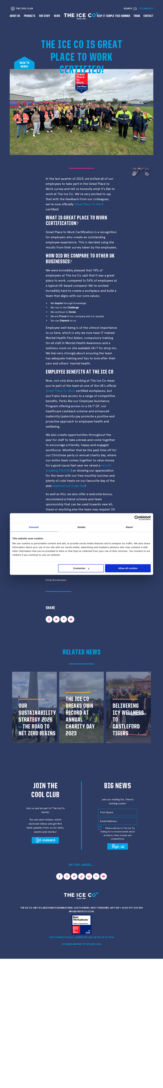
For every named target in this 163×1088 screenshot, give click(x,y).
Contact (148, 16)
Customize (81, 568)
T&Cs (52, 937)
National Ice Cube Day (69, 486)
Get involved (45, 839)
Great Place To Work (89, 204)
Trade (136, 16)
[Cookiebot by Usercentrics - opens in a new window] (137, 518)
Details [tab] (81, 527)
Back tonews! (24, 64)
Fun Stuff (44, 16)
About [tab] (129, 527)
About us (15, 16)
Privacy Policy (65, 937)
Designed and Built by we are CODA (81, 944)
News (57, 16)
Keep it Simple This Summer (113, 16)
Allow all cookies (128, 568)
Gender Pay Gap (84, 937)
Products (29, 16)
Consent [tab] (34, 527)
